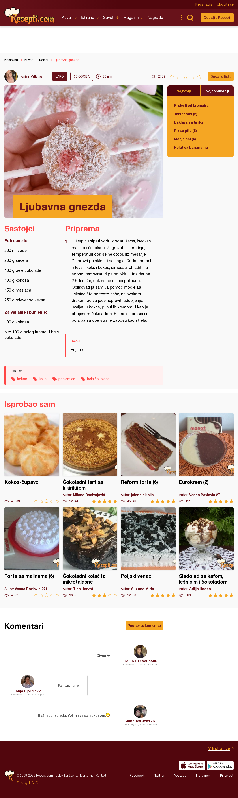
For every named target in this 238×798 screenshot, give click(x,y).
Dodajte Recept (217, 17)
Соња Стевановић (140, 661)
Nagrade (155, 17)
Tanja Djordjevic (27, 691)
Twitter (159, 775)
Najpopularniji (217, 91)
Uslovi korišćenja (66, 775)
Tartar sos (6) (185, 114)
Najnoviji (184, 91)
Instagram (203, 775)
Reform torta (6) (148, 458)
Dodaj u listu (220, 76)
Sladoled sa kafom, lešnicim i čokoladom (206, 552)
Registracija (203, 4)
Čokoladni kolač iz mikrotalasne (90, 552)
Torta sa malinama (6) (31, 552)
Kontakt (101, 775)
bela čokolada (98, 379)
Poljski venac (148, 552)
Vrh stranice (219, 748)
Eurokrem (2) (206, 458)
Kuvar (67, 17)
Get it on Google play (220, 765)
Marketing (87, 775)
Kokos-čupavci (31, 458)
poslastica (66, 379)
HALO (33, 783)
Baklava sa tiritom (189, 122)
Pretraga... (190, 18)
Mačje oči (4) (185, 139)
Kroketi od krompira (191, 105)
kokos (22, 379)
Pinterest (227, 775)
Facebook (137, 775)
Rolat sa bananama (191, 147)
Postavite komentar (144, 625)
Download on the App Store (192, 765)
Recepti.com (29, 15)
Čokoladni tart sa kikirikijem (90, 458)
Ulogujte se (225, 4)
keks (43, 379)
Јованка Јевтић (140, 721)
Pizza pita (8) (185, 130)
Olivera (37, 76)
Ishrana (87, 17)
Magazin (131, 17)
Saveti (108, 17)
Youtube (180, 775)
